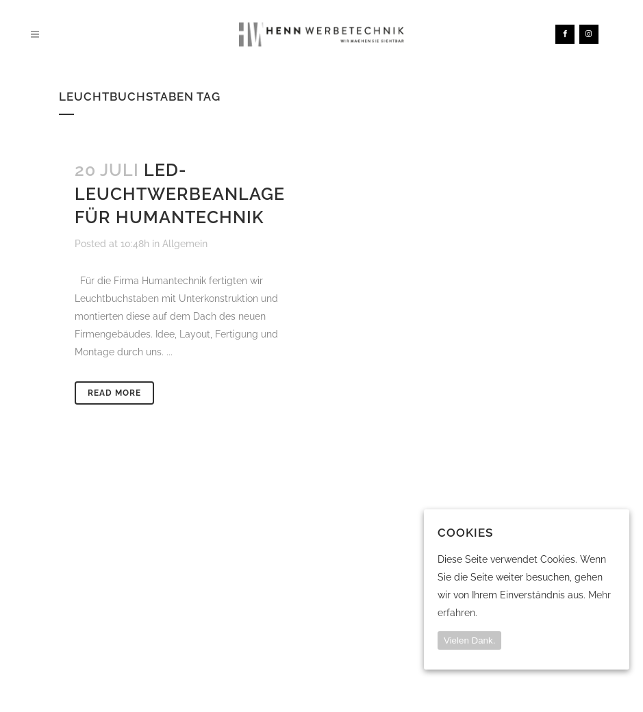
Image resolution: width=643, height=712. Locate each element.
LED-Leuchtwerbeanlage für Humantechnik (180, 193)
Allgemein (184, 243)
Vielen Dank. (469, 640)
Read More (114, 393)
